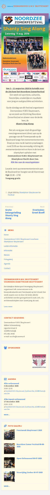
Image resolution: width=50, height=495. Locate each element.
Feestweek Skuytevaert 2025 (29, 430)
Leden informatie (11, 246)
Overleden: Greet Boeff (38, 211)
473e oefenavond (11, 383)
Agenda (7, 263)
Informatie (8, 250)
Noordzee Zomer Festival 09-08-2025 (30, 445)
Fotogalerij (8, 259)
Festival (11, 195)
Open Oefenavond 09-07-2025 (29, 458)
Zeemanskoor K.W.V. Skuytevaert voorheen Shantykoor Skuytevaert (21, 240)
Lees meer (8, 306)
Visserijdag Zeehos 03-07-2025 (30, 472)
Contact (7, 268)
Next (42, 207)
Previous (9, 207)
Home (6, 234)
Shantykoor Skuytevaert (29, 192)
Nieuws (7, 255)
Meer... (7, 415)
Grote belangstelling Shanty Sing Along (13, 214)
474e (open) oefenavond (14, 399)
